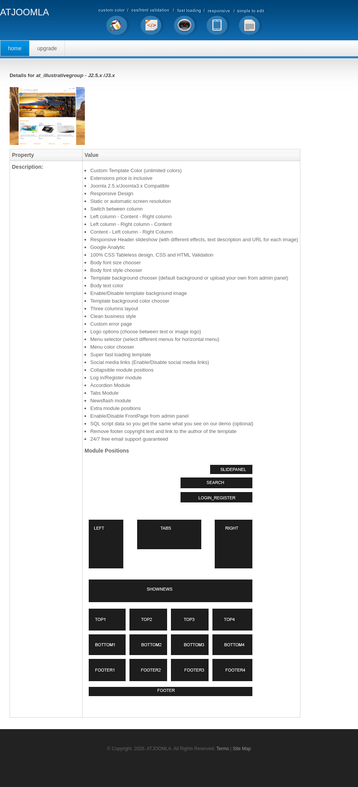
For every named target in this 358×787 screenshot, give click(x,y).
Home (15, 48)
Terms (222, 748)
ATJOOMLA (24, 12)
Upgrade (47, 48)
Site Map (242, 748)
